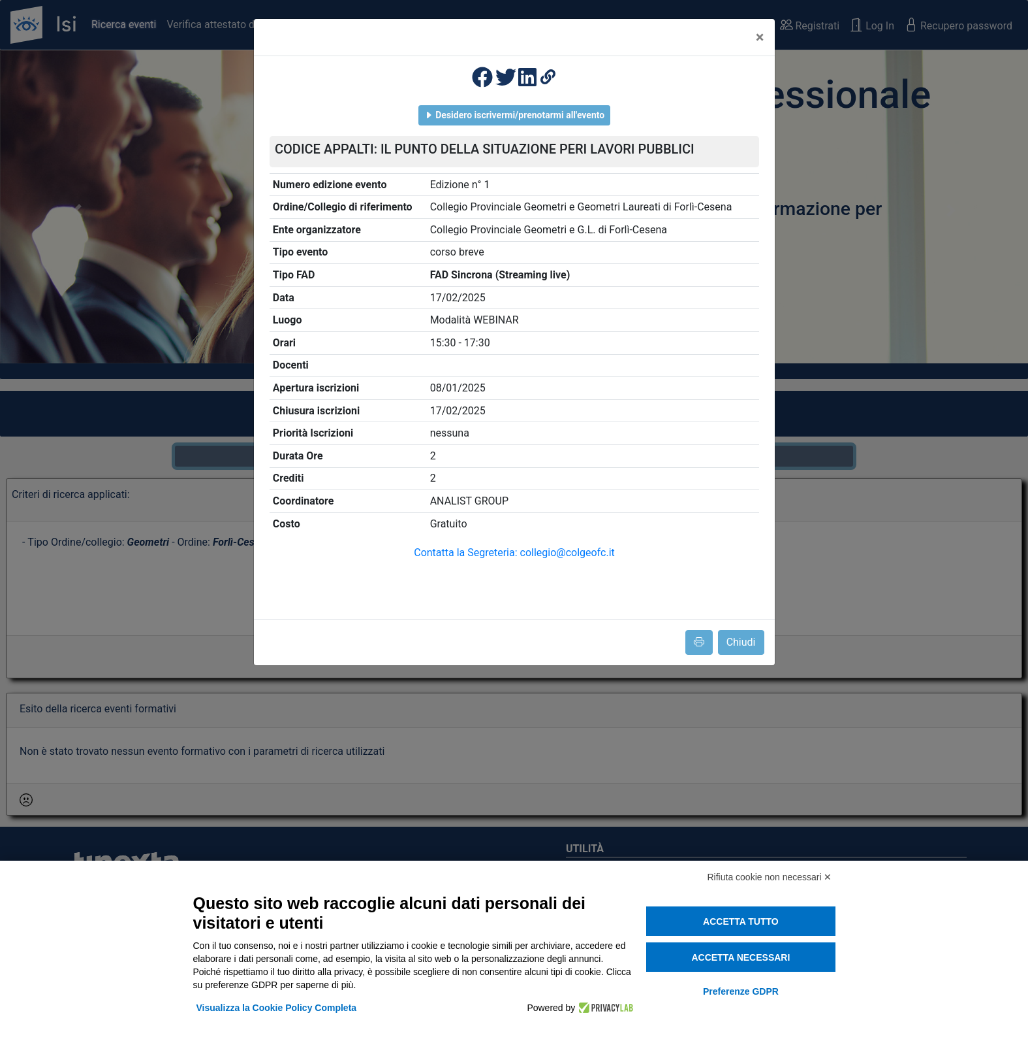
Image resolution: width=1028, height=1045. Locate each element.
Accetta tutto (741, 921)
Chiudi (741, 642)
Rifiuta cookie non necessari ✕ (770, 877)
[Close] (760, 37)
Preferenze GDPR (741, 991)
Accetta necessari (740, 957)
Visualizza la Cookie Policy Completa (276, 1008)
